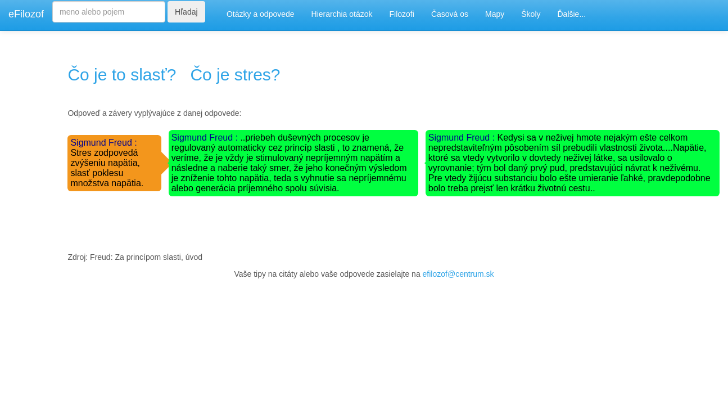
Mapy (494, 14)
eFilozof (26, 14)
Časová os (449, 14)
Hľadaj (186, 11)
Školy (530, 14)
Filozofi (402, 14)
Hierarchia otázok (342, 14)
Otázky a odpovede (261, 14)
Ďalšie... (572, 14)
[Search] (108, 11)
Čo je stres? (235, 74)
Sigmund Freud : (103, 142)
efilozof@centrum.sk (458, 273)
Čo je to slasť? (121, 74)
